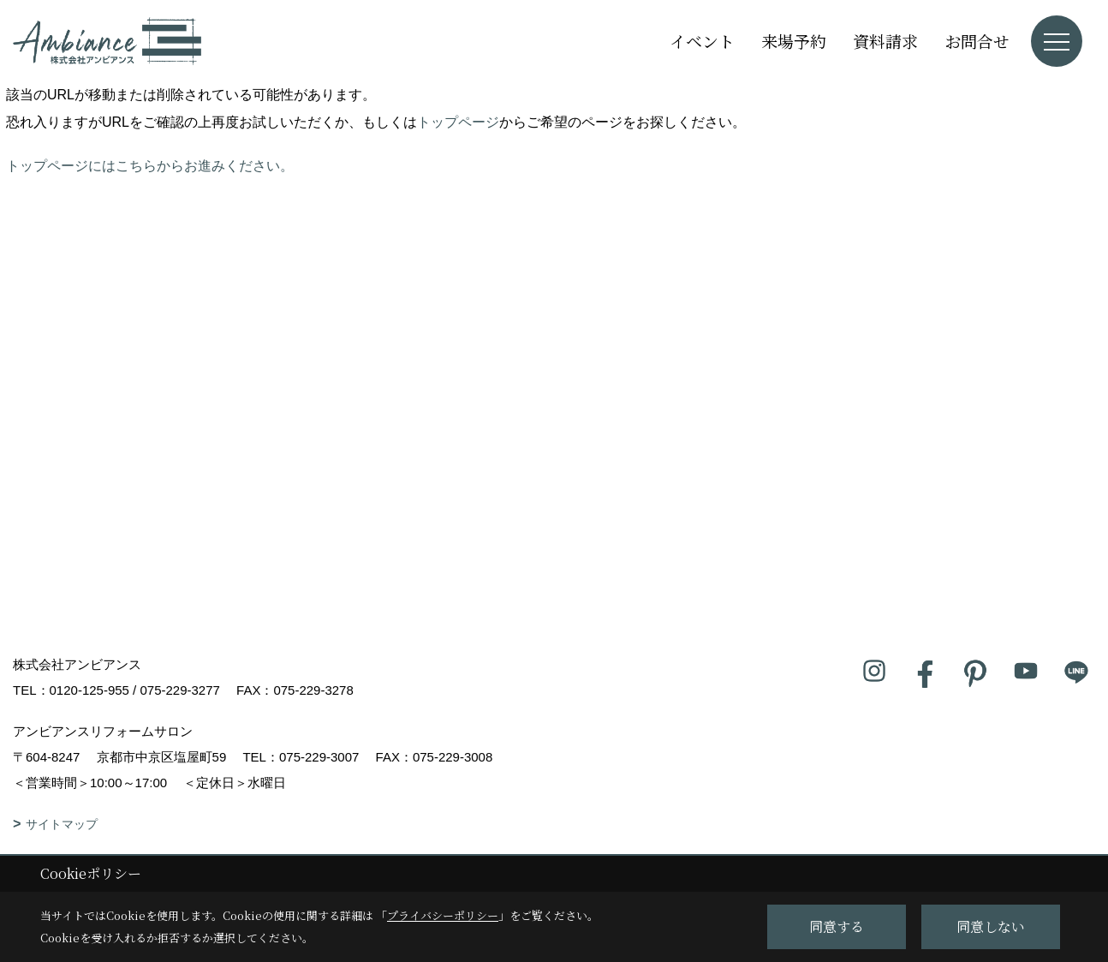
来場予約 (793, 40)
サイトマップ (62, 824)
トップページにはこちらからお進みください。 (150, 165)
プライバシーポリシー (442, 915)
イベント (702, 40)
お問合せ (977, 40)
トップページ (458, 122)
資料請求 (885, 40)
